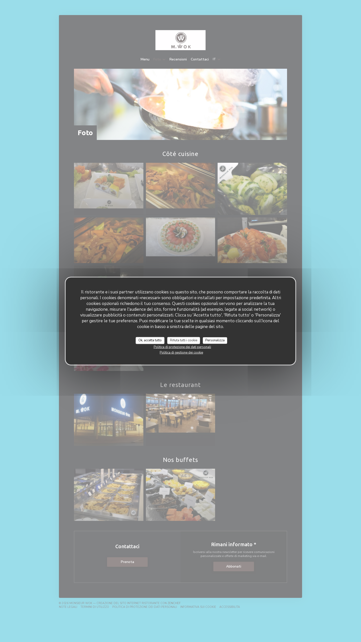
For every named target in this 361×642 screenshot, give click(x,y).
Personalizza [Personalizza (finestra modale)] (215, 340)
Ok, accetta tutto (150, 340)
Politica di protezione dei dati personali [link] (182, 347)
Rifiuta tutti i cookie (183, 340)
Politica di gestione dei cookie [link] (181, 352)
